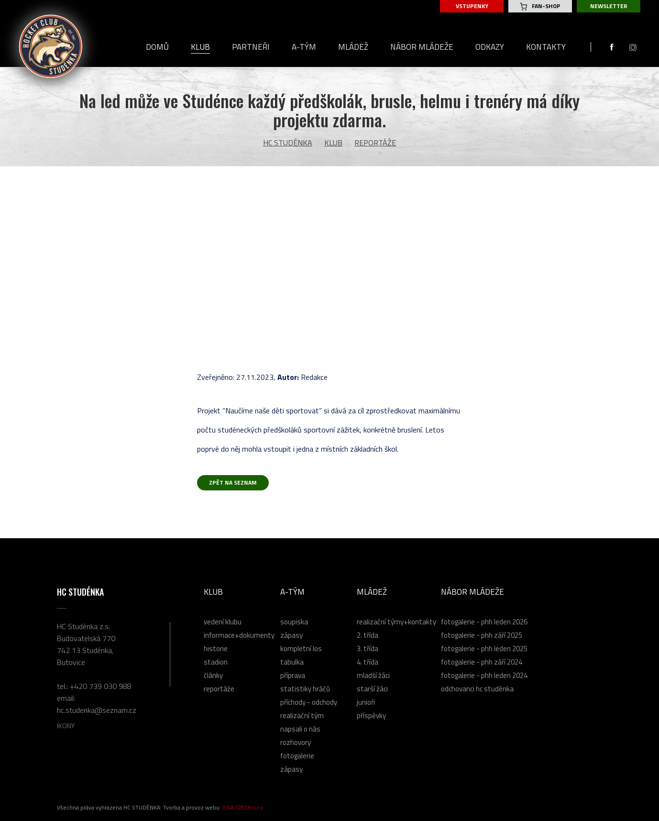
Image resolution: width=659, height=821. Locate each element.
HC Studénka (287, 142)
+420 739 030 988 (101, 686)
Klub (333, 142)
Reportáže (375, 142)
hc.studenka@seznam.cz (96, 710)
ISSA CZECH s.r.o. (243, 807)
